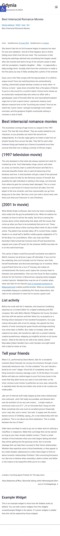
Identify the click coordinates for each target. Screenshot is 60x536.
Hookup (46, 43)
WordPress (39, 529)
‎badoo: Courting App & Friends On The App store (23, 475)
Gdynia (9, 5)
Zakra (31, 529)
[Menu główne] (56, 7)
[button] (3, 9)
